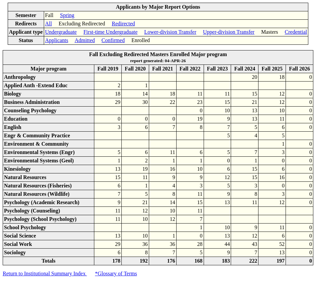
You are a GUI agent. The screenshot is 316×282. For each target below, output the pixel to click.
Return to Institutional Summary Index (45, 273)
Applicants (56, 40)
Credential (296, 32)
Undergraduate (61, 32)
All (48, 23)
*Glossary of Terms (116, 273)
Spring (67, 15)
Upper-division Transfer (228, 32)
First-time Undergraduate (110, 32)
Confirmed (113, 40)
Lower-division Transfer (170, 32)
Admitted (85, 40)
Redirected (123, 23)
